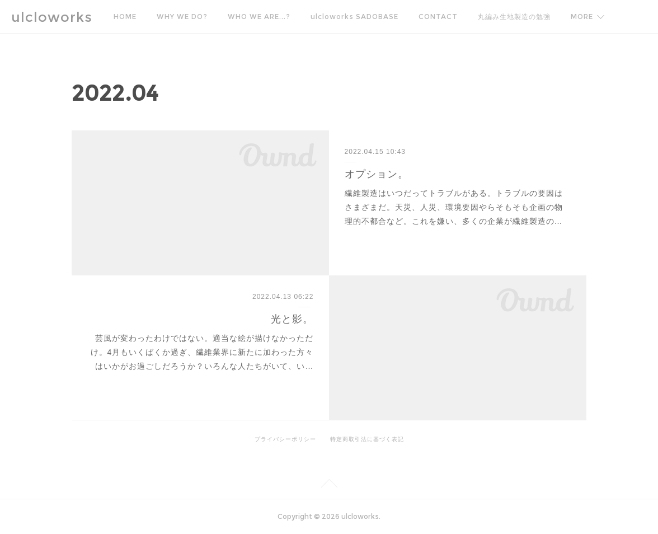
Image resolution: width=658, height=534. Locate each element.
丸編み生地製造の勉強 (514, 16)
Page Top (329, 485)
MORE (582, 16)
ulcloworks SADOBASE (354, 16)
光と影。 (292, 319)
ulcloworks (51, 17)
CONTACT (438, 16)
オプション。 (376, 174)
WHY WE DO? (182, 16)
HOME (125, 16)
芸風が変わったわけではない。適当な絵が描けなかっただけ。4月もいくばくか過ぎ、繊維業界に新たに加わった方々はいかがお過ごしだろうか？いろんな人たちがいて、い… (202, 352)
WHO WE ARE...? (259, 16)
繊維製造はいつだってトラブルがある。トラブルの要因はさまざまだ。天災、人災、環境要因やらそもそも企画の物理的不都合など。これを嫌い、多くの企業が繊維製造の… (454, 207)
